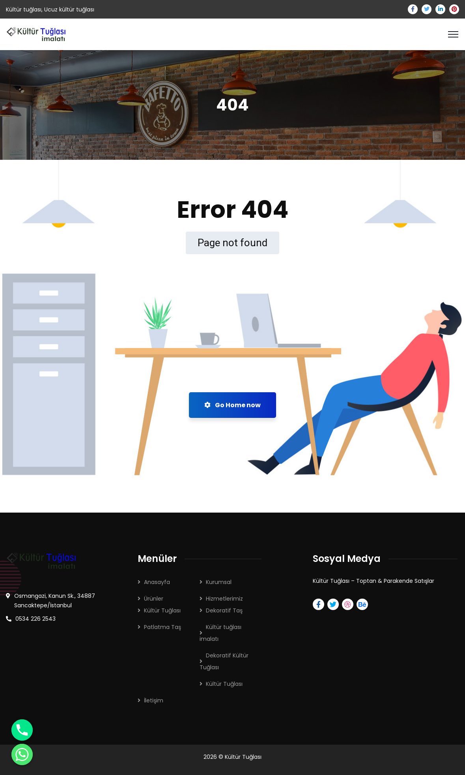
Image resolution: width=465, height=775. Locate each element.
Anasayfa (157, 582)
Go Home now (232, 405)
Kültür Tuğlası (162, 610)
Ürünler (153, 599)
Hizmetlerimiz (224, 599)
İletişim (153, 700)
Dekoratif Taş (224, 610)
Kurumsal (219, 582)
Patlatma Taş (162, 627)
